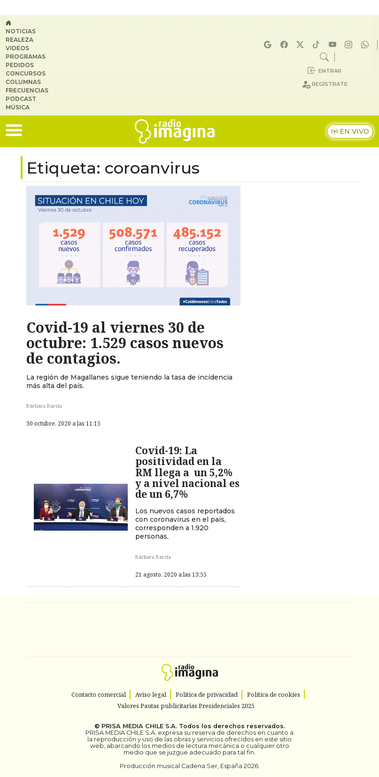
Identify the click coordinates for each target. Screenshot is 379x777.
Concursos (26, 73)
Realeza (19, 39)
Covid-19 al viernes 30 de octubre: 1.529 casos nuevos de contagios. (125, 343)
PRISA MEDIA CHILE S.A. (139, 726)
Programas (26, 56)
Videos (17, 48)
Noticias (21, 31)
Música (18, 107)
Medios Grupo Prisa (190, 645)
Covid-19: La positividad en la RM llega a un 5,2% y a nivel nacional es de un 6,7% (187, 472)
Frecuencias (27, 90)
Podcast (21, 98)
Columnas (23, 81)
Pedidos (20, 65)
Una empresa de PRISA (190, 622)
